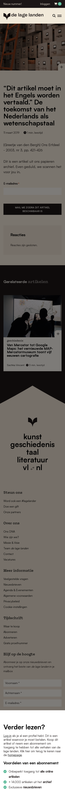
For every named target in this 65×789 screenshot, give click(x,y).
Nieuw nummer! (12, 4)
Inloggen (45, 4)
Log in (7, 736)
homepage (15, 755)
